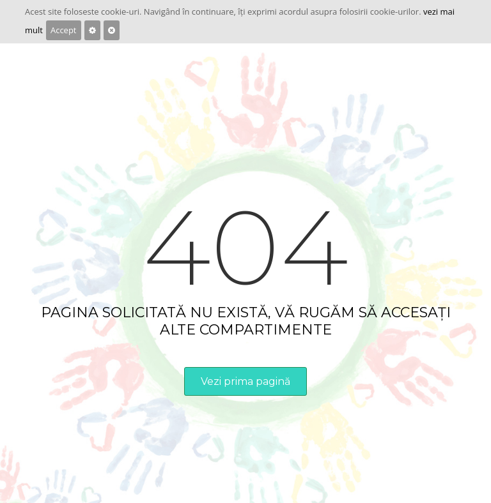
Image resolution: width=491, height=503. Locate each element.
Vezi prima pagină (245, 381)
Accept (64, 30)
